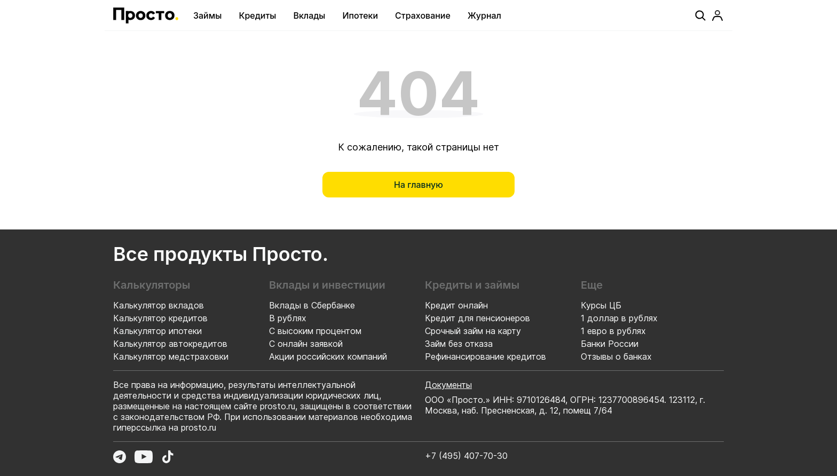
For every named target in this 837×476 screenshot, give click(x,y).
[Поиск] (700, 15)
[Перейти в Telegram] (119, 456)
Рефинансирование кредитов (485, 356)
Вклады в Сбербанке (312, 305)
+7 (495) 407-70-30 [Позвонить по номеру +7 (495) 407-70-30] (466, 455)
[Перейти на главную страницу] (145, 15)
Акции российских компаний (328, 356)
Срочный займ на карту (473, 331)
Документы (448, 384)
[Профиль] (717, 15)
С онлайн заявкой (306, 343)
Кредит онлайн (456, 305)
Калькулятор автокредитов (170, 343)
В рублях (287, 318)
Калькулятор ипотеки (157, 331)
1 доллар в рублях (619, 318)
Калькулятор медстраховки (170, 356)
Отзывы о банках (616, 356)
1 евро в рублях (613, 331)
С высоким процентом (315, 331)
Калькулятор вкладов (158, 305)
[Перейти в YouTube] (144, 456)
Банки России (609, 343)
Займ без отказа (459, 343)
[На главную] (418, 184)
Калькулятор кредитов (160, 318)
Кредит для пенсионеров (477, 318)
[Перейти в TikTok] (167, 456)
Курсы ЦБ (601, 305)
